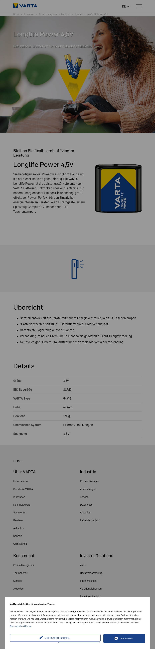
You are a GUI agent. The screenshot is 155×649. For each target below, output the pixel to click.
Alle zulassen (126, 638)
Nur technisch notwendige (81, 638)
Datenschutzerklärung (20, 626)
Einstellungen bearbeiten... (34, 638)
